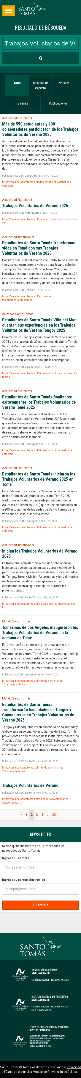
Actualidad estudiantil (17, 118)
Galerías (22, 103)
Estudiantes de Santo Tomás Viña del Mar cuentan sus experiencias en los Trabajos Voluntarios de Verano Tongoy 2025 (39, 325)
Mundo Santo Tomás (16, 621)
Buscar (12, 58)
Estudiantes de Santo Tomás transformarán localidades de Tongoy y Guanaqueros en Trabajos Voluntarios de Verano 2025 (38, 712)
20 (54, 815)
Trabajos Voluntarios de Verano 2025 (35, 205)
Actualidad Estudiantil (17, 199)
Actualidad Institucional (18, 237)
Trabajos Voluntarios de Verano (30, 785)
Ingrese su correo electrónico (23, 879)
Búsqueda (8, 10)
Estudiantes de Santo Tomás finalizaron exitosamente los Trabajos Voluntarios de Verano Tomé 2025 (39, 402)
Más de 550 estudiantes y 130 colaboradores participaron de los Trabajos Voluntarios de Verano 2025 (40, 129)
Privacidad (74, 1067)
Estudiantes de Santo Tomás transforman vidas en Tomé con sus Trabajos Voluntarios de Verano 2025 (38, 248)
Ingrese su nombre (15, 858)
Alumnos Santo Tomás (17, 314)
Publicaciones (58, 103)
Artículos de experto (40, 85)
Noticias (64, 83)
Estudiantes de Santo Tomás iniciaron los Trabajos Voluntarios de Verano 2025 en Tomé (38, 479)
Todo (17, 83)
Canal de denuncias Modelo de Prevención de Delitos (41, 1071)
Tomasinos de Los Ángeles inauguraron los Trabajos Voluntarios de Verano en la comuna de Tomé (40, 632)
